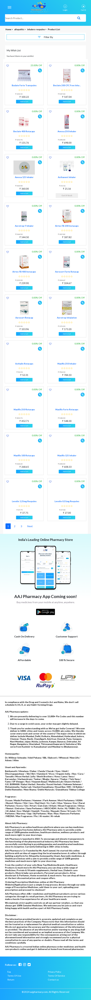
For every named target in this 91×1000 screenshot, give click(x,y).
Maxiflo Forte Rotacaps (66, 409)
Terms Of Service (56, 975)
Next (30, 526)
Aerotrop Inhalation (67, 317)
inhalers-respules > (37, 29)
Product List (54, 29)
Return (10, 979)
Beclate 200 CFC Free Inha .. (67, 85)
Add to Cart (24, 101)
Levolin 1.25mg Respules (24, 501)
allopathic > (20, 29)
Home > (9, 29)
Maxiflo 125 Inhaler (66, 455)
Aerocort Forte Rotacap (67, 271)
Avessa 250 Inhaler (67, 131)
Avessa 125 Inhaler (24, 177)
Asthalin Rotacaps (24, 363)
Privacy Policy (54, 971)
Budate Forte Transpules (24, 85)
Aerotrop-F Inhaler (24, 226)
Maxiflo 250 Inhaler (66, 363)
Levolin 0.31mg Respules (67, 501)
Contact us (53, 979)
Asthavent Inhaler (67, 177)
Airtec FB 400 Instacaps (24, 271)
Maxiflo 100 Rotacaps (24, 455)
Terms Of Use (14, 975)
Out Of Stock (67, 195)
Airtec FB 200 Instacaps (67, 226)
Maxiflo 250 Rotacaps (24, 409)
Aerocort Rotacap (24, 317)
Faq (9, 971)
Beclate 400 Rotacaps (24, 131)
